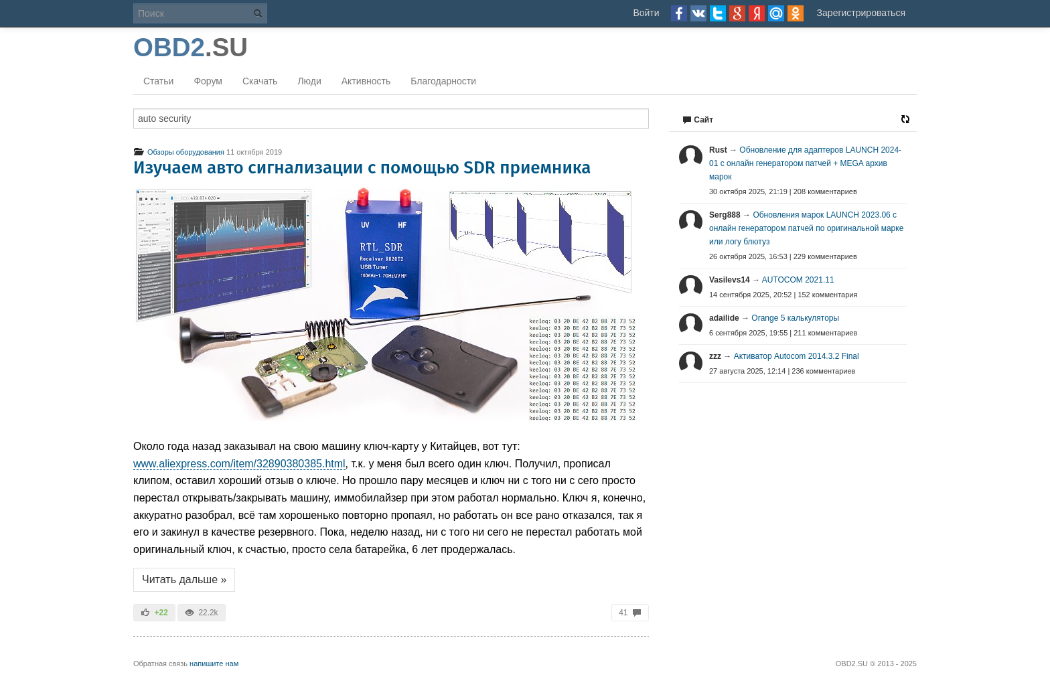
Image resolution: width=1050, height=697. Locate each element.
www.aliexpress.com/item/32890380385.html (239, 463)
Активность (366, 81)
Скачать (260, 81)
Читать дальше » (184, 579)
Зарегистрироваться (861, 12)
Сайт (697, 120)
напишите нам (214, 664)
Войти (646, 12)
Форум (208, 81)
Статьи (158, 81)
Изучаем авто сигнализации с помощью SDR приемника (362, 167)
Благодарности (443, 81)
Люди (309, 81)
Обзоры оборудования (178, 152)
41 (630, 612)
